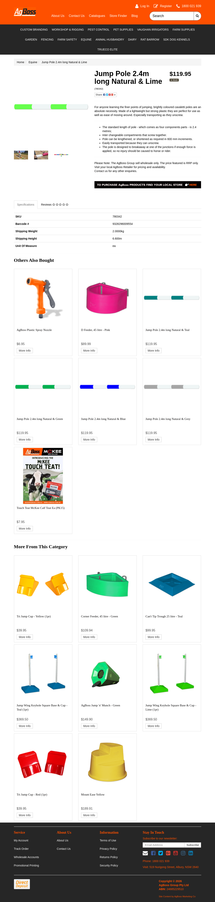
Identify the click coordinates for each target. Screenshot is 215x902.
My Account (21, 840)
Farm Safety (67, 39)
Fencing (47, 39)
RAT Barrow (150, 39)
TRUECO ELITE (107, 49)
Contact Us (76, 15)
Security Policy (109, 865)
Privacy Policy (108, 848)
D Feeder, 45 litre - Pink (95, 330)
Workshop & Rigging (68, 29)
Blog (134, 15)
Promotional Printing (26, 865)
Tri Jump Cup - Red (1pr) (32, 794)
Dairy (132, 39)
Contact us (101, 171)
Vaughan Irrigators (153, 29)
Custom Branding (34, 29)
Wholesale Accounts (26, 857)
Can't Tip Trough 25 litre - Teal (164, 616)
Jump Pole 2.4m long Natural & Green (40, 419)
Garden (31, 39)
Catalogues (97, 15)
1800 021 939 (191, 6)
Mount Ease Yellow (93, 794)
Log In (144, 6)
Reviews (54, 204)
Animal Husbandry (110, 39)
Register (166, 6)
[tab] (26, 204)
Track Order (21, 848)
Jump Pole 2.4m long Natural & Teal (167, 330)
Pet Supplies (123, 29)
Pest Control (98, 29)
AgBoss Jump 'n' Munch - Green (100, 705)
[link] (153, 853)
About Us (58, 15)
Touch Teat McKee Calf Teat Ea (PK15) (41, 507)
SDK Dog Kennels (176, 39)
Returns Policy (109, 857)
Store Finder (118, 15)
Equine (86, 39)
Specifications (25, 204)
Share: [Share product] (106, 94)
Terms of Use (108, 840)
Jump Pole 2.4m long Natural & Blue (103, 419)
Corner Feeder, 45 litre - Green (99, 616)
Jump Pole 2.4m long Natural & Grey (167, 419)
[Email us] (145, 853)
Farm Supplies (184, 29)
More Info (25, 350)
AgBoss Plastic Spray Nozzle (34, 330)
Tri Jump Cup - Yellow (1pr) (34, 616)
